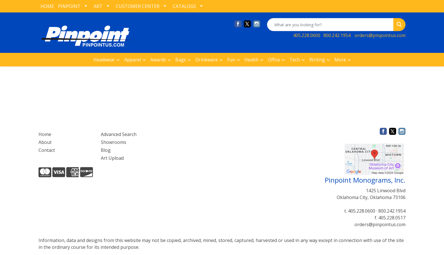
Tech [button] (294, 60)
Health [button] (251, 60)
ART (98, 6)
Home (45, 134)
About (45, 142)
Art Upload (112, 158)
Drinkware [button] (206, 60)
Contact (47, 150)
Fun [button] (231, 60)
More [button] (340, 60)
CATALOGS (184, 6)
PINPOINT (69, 6)
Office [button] (274, 60)
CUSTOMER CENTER (137, 6)
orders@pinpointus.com (380, 35)
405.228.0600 (306, 35)
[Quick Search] (330, 24)
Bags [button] (180, 60)
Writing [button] (317, 60)
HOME (47, 6)
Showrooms (113, 142)
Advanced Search (118, 134)
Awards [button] (158, 60)
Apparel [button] (132, 60)
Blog (106, 150)
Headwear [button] (104, 60)
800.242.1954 (337, 35)
